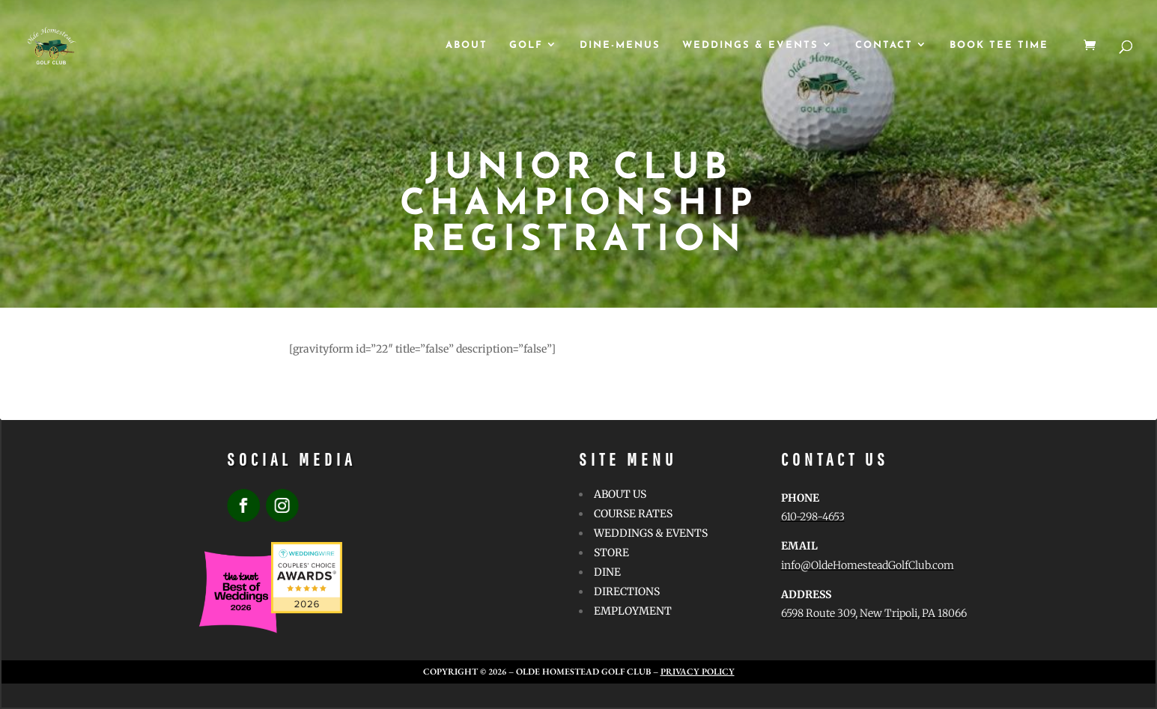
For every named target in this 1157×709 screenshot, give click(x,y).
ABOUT (467, 45)
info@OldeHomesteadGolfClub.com (867, 565)
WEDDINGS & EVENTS (750, 45)
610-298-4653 (813, 516)
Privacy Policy (698, 672)
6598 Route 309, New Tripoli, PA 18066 (874, 613)
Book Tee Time (999, 45)
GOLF (526, 45)
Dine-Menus (620, 45)
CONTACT (884, 45)
